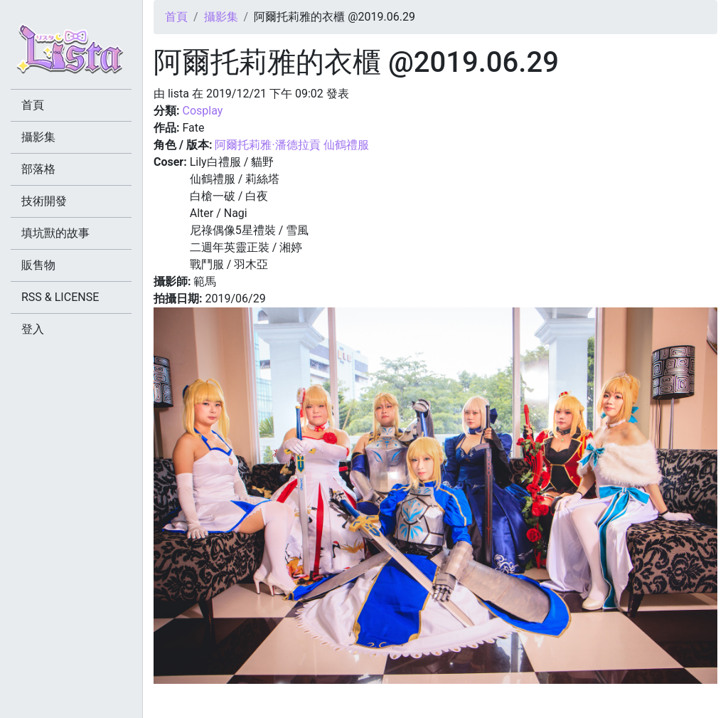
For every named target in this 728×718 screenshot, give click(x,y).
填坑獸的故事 (55, 233)
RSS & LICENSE (60, 297)
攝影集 (221, 16)
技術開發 (44, 201)
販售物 (38, 265)
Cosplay (202, 110)
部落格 (38, 169)
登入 (32, 329)
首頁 (176, 16)
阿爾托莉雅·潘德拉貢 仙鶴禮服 (291, 145)
